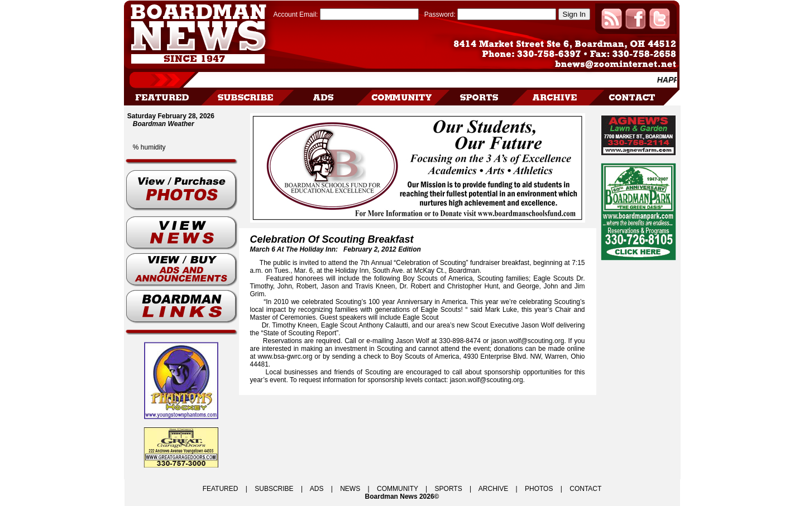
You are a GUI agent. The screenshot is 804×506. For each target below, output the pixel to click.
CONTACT (585, 489)
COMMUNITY (397, 489)
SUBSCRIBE (274, 489)
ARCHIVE (493, 489)
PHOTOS (539, 489)
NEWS (350, 489)
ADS (317, 489)
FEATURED (220, 489)
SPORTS (448, 489)
